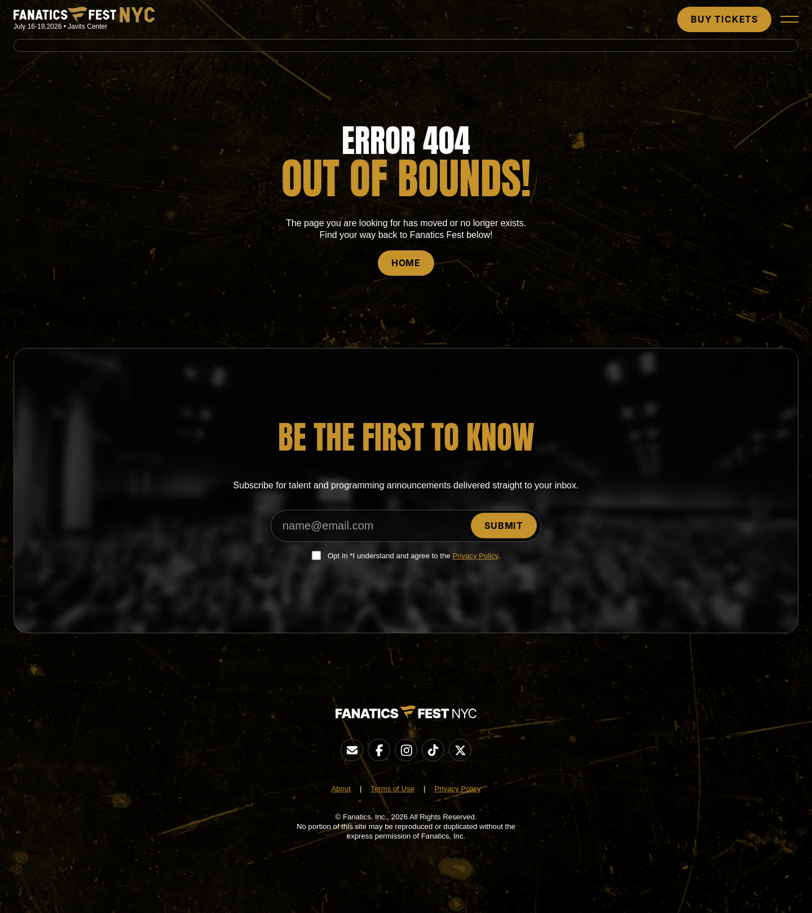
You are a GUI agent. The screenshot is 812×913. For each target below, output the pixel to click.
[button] (789, 19)
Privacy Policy (475, 556)
